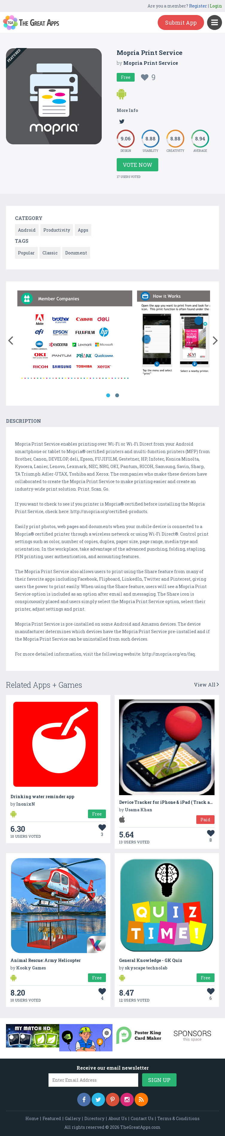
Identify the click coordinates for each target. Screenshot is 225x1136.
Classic (49, 253)
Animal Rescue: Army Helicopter (45, 960)
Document (76, 253)
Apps (83, 230)
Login (216, 6)
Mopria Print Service (150, 63)
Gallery (72, 1118)
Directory (94, 1118)
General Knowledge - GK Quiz (150, 960)
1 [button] (108, 395)
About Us (117, 1118)
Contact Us (142, 1118)
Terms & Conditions (178, 1118)
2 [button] (117, 395)
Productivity (56, 230)
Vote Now (137, 164)
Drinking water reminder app (42, 796)
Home (32, 1118)
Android (27, 230)
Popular (26, 253)
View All (206, 684)
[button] (10, 339)
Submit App (181, 22)
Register (198, 6)
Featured (51, 1118)
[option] (75, 337)
